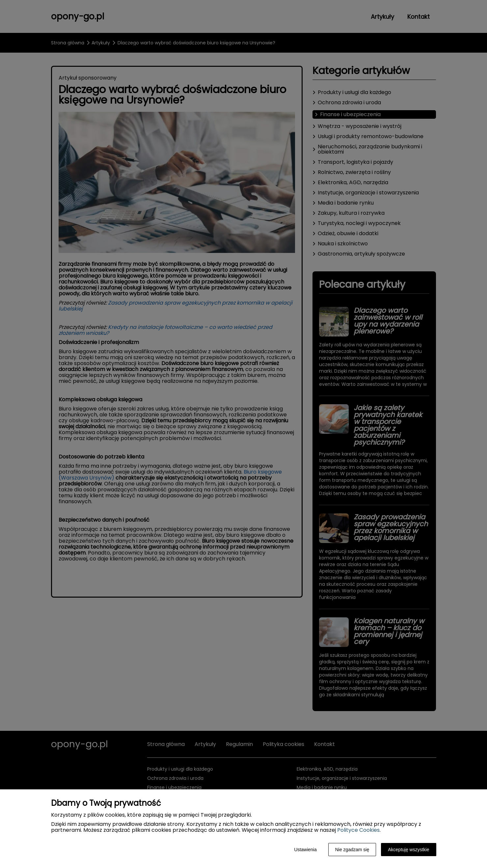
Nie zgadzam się (352, 849)
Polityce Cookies (358, 830)
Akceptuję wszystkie (408, 849)
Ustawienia (305, 849)
